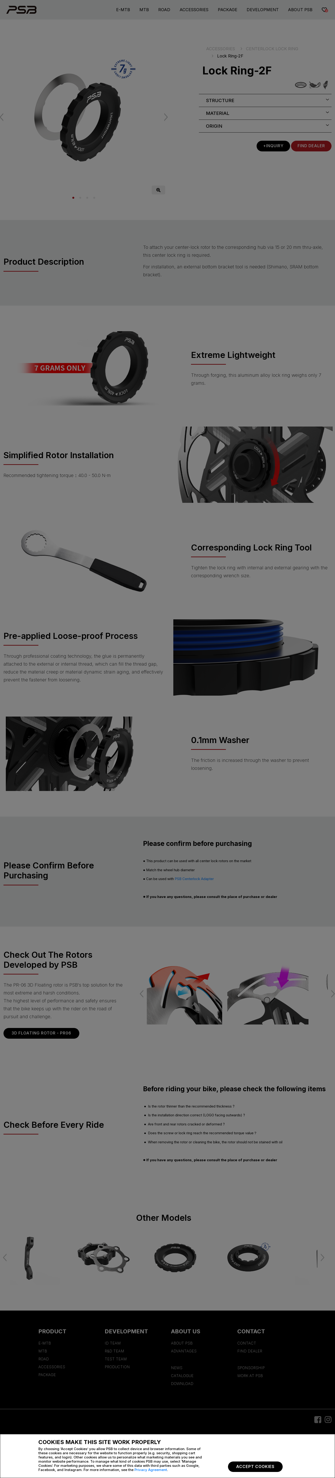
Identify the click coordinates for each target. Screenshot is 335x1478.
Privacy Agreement (150, 1470)
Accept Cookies (255, 1466)
